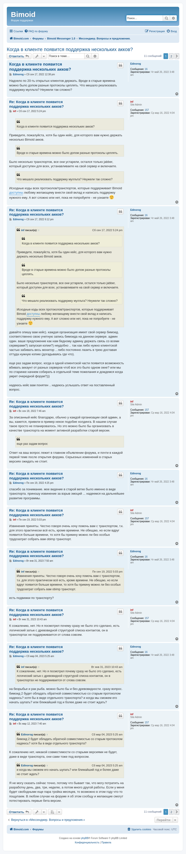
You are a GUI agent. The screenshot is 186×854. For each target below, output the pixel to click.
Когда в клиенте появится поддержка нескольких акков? (70, 49)
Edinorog (135, 63)
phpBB (84, 838)
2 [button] (171, 56)
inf (131, 101)
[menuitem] (36, 31)
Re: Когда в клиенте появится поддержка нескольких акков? (36, 104)
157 (147, 110)
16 (146, 69)
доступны (16, 192)
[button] (176, 56)
